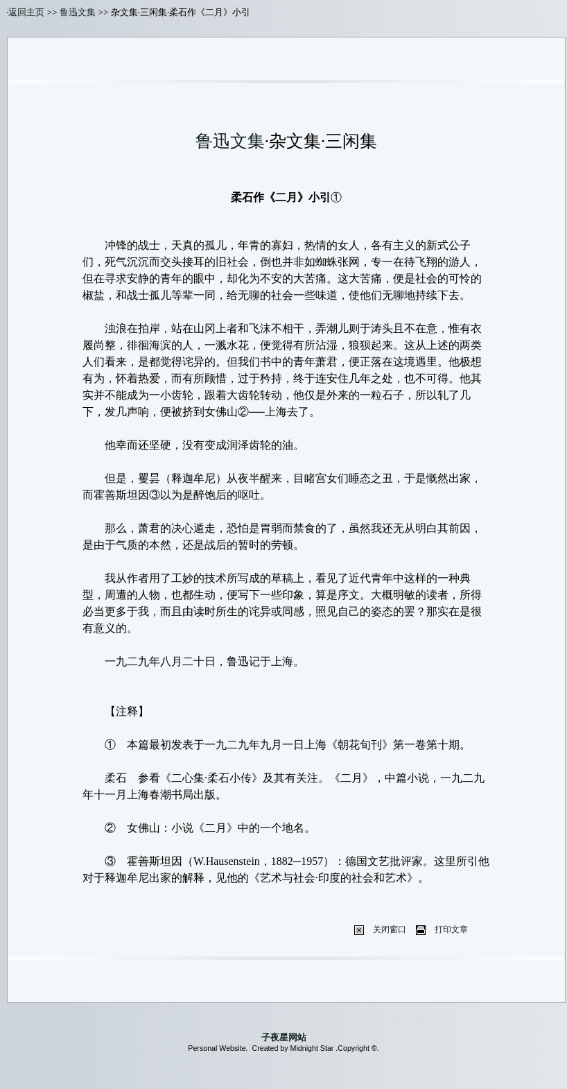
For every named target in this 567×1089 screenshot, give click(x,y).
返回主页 (26, 12)
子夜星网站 (283, 1037)
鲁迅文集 (78, 12)
